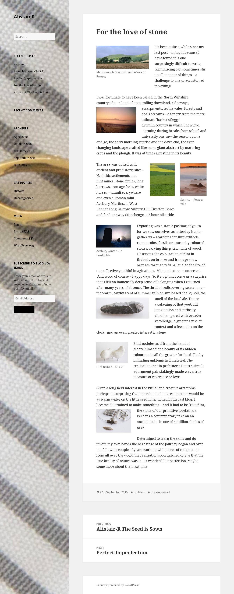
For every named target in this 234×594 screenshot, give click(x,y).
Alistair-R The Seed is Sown (32, 92)
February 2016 (23, 151)
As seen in (20, 64)
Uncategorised (23, 198)
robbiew (139, 492)
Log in (18, 224)
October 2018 (23, 144)
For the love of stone (27, 85)
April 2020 (21, 137)
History (19, 191)
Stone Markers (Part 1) (29, 71)
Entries (21, 231)
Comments (24, 238)
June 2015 (20, 165)
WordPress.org (24, 245)
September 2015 (25, 158)
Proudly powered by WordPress (117, 585)
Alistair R (24, 16)
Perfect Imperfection (28, 78)
